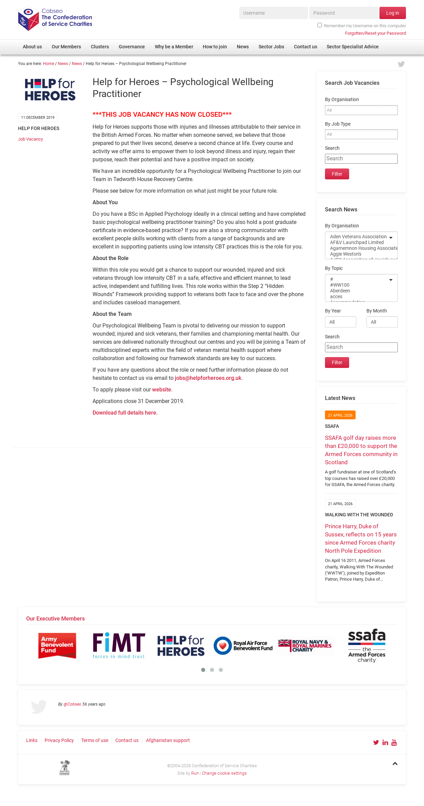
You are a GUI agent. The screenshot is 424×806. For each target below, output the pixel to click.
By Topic (334, 268)
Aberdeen (357, 291)
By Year (333, 311)
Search (332, 148)
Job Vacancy (30, 139)
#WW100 (357, 285)
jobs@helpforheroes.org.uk (208, 378)
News (63, 63)
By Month (376, 311)
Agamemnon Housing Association (357, 248)
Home (48, 63)
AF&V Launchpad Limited (357, 242)
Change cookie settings (224, 773)
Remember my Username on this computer (361, 25)
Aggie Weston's (357, 254)
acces (357, 297)
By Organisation (342, 99)
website (161, 389)
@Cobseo (72, 704)
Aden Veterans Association (357, 237)
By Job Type (337, 124)
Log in (392, 13)
